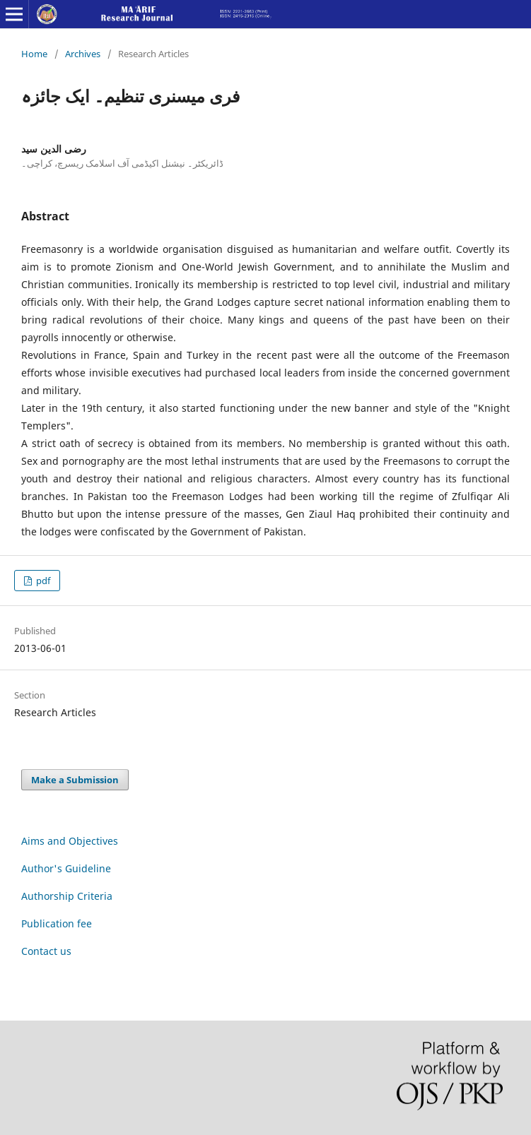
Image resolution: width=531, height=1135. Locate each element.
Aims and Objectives (69, 841)
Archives (82, 53)
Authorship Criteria (66, 896)
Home (34, 53)
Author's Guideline (66, 868)
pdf (42, 580)
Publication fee (56, 923)
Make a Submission (75, 779)
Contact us (46, 951)
